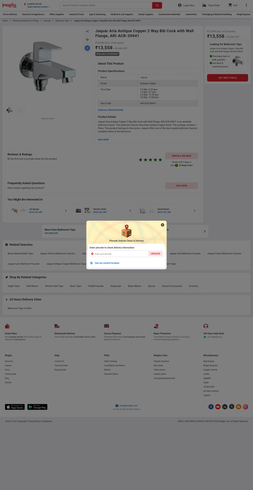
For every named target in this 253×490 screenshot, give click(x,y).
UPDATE (155, 253)
